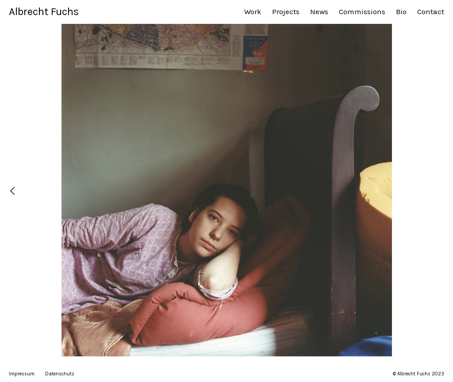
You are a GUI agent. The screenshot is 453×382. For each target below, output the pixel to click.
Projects (285, 11)
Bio (401, 11)
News (319, 11)
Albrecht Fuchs (44, 11)
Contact (430, 11)
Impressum (22, 374)
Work (252, 11)
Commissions (362, 11)
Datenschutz (59, 374)
